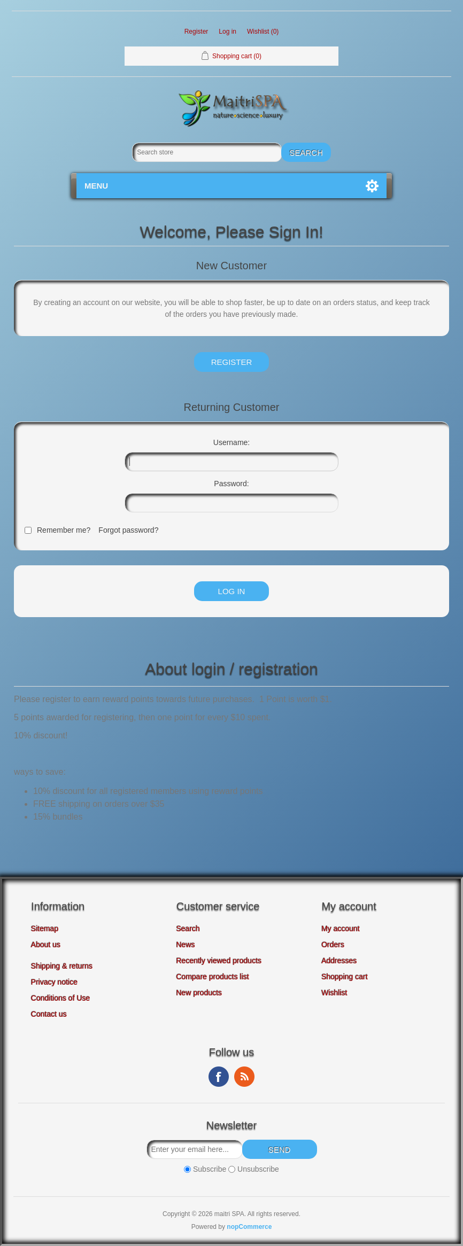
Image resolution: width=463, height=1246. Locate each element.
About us (45, 944)
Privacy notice (54, 982)
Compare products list (212, 976)
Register (196, 31)
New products (199, 992)
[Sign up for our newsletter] (194, 1149)
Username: (231, 442)
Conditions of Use (60, 998)
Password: (231, 483)
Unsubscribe (258, 1169)
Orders (332, 944)
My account (340, 928)
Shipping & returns (61, 966)
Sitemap (44, 928)
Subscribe (209, 1169)
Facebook (219, 1076)
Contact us (49, 1014)
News (185, 944)
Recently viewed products (219, 960)
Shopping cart (344, 976)
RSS (244, 1076)
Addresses (339, 960)
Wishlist (334, 992)
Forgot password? (128, 530)
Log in (227, 31)
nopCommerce (249, 1227)
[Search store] (207, 152)
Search (188, 928)
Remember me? (63, 530)
